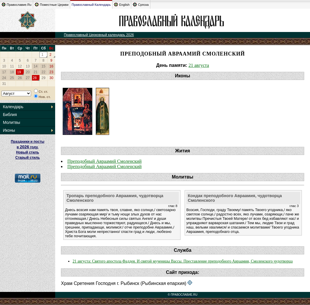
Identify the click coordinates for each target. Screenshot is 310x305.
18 (12, 72)
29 (43, 78)
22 (43, 72)
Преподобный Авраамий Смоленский (104, 161)
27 (28, 78)
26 (20, 78)
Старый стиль (27, 158)
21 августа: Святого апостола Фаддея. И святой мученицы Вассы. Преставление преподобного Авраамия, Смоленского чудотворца (183, 261)
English (121, 4)
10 (4, 66)
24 (4, 78)
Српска (141, 4)
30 (51, 78)
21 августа (199, 65)
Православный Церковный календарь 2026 (99, 35)
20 (28, 72)
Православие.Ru (16, 4)
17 (4, 72)
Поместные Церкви (52, 4)
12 (20, 66)
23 (51, 72)
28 (35, 78)
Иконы (9, 130)
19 (19, 72)
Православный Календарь (91, 4)
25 (12, 78)
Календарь (13, 106)
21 (35, 72)
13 (28, 66)
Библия (10, 114)
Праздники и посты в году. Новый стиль (27, 147)
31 (4, 84)
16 (51, 66)
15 (43, 66)
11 (12, 66)
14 (35, 66)
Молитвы (11, 122)
